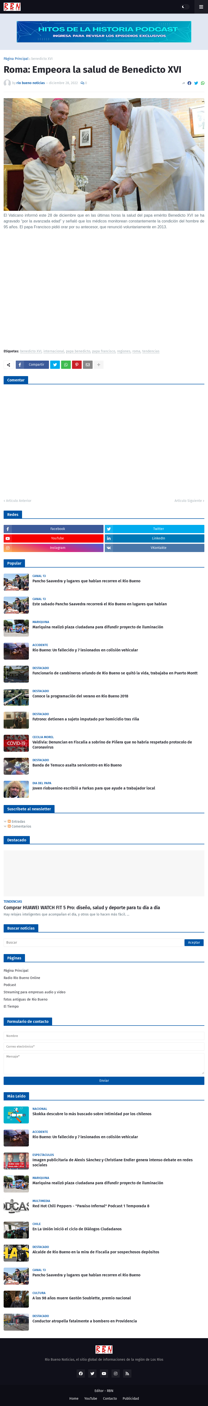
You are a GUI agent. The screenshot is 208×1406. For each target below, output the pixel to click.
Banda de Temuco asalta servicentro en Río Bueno (77, 765)
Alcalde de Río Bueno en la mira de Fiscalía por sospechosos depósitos (95, 1252)
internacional (53, 351)
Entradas (16, 822)
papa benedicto (78, 351)
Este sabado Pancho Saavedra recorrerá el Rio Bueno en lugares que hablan (99, 604)
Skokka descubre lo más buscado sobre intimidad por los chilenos (92, 1114)
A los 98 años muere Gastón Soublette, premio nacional (81, 1298)
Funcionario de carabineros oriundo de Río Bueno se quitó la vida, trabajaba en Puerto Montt (115, 673)
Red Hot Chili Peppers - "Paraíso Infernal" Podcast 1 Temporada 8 (90, 1206)
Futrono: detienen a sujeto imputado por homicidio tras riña (85, 719)
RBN (110, 1391)
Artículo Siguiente (188, 501)
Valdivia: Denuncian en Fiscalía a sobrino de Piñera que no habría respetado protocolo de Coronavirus (112, 745)
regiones (123, 351)
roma (136, 351)
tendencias (151, 351)
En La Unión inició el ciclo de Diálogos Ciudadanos (77, 1229)
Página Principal (16, 59)
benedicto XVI (42, 59)
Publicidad (131, 1399)
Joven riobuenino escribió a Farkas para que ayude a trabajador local (93, 788)
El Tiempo (11, 1006)
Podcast (10, 985)
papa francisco (103, 351)
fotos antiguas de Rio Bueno (26, 999)
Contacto (110, 1399)
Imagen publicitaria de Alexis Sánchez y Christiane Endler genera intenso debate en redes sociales (112, 1162)
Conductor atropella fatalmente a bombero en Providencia (84, 1321)
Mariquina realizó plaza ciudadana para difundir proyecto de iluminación (97, 627)
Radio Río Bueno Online (22, 978)
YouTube (90, 1399)
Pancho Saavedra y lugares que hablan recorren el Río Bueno (86, 581)
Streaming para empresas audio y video (34, 992)
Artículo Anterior (18, 501)
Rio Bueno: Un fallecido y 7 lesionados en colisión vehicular (85, 650)
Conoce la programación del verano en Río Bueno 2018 (80, 696)
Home (74, 1399)
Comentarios (19, 826)
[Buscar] (104, 943)
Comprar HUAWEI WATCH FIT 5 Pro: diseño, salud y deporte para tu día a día (82, 907)
